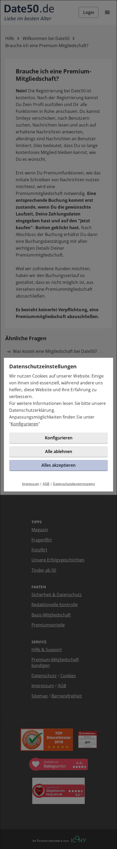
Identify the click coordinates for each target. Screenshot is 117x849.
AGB (46, 483)
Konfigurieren (24, 424)
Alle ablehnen (58, 451)
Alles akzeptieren (58, 465)
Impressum (30, 483)
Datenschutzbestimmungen (74, 483)
